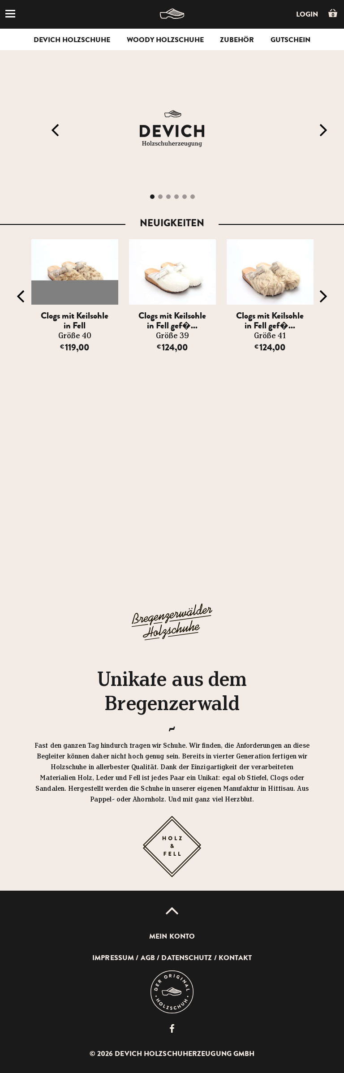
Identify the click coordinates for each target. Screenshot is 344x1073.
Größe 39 (172, 336)
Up (172, 911)
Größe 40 (74, 336)
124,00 (172, 347)
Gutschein (290, 39)
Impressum (113, 957)
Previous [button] (55, 130)
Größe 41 (270, 336)
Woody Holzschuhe (165, 39)
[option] (75, 296)
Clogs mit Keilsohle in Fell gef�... (172, 320)
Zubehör (237, 39)
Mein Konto (172, 936)
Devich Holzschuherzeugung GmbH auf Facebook (172, 1028)
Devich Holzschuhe (72, 39)
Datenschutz (186, 957)
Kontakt (235, 957)
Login (307, 14)
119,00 (74, 347)
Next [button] (323, 130)
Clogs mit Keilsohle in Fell (74, 320)
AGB (148, 957)
